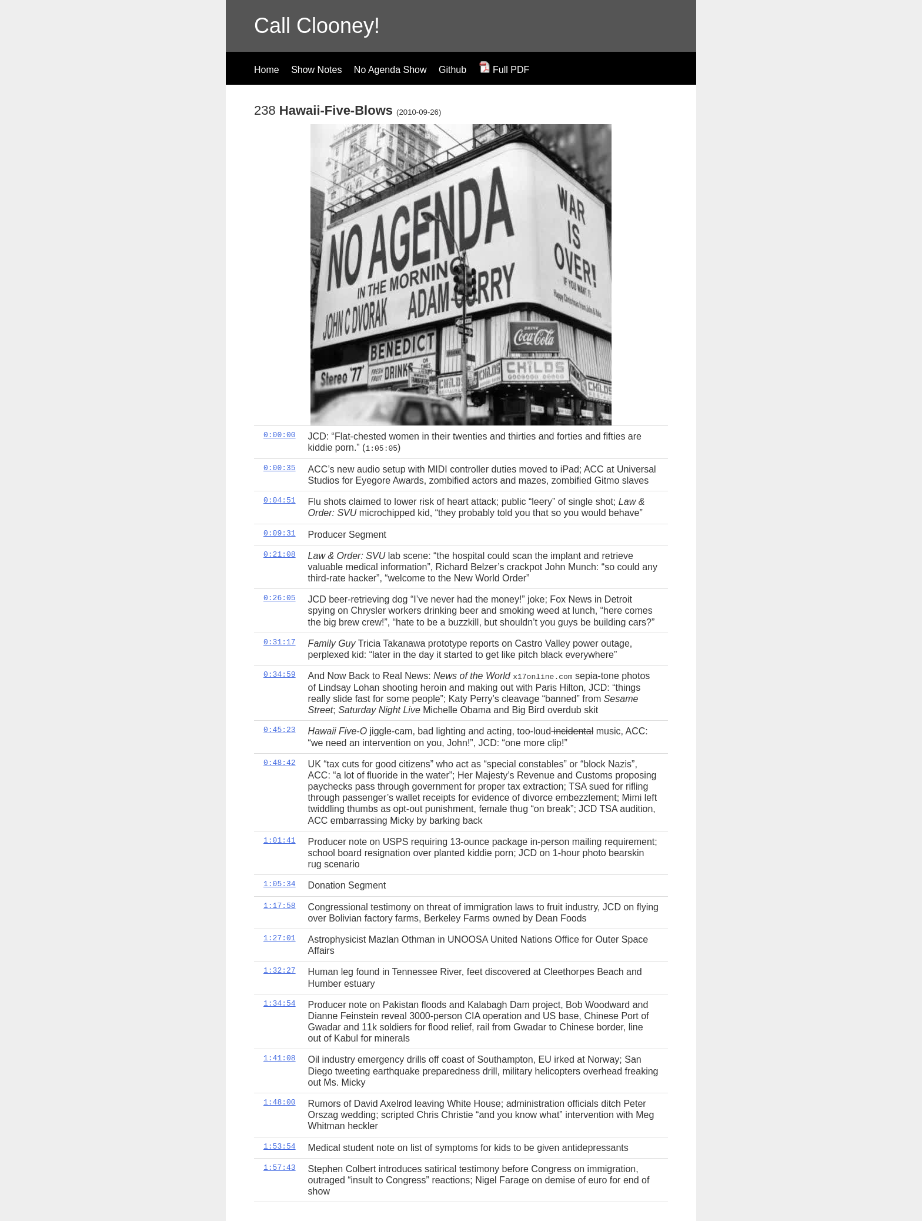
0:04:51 (279, 500)
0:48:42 (279, 762)
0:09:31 (279, 532)
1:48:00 (279, 1101)
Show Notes (316, 70)
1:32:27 (279, 970)
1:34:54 (279, 1002)
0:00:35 (279, 467)
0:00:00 (279, 435)
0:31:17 (279, 641)
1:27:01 (279, 937)
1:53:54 (279, 1145)
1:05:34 (279, 884)
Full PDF (504, 70)
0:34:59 (279, 674)
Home (266, 70)
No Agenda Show (390, 70)
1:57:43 (279, 1167)
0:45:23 (279, 729)
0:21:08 (279, 553)
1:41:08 (279, 1058)
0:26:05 (279, 598)
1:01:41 (279, 839)
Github (452, 70)
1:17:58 (279, 905)
